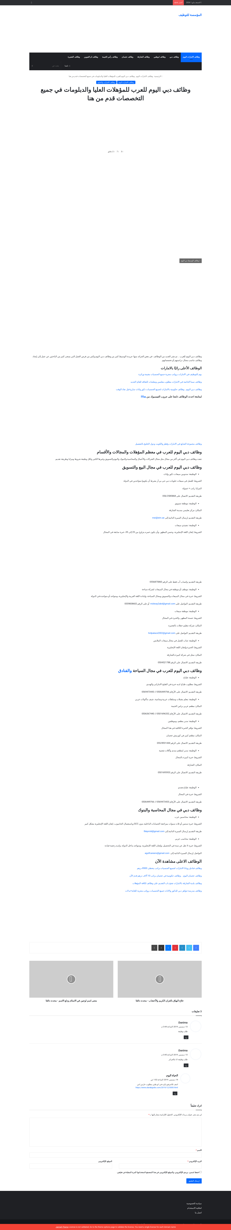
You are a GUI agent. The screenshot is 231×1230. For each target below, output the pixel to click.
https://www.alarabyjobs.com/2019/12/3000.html (157, 1087)
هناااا (143, 396)
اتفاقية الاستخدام (194, 1208)
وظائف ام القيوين (91, 57)
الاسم (199, 1150)
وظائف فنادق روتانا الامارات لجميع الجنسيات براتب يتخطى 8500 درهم (169, 868)
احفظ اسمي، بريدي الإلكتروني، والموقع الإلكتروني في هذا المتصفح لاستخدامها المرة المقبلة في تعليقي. (158, 1172)
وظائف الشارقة (143, 57)
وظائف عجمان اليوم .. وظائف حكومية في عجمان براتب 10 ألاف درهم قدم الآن (165, 875)
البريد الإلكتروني (195, 1161)
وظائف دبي (174, 57)
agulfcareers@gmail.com (157, 853)
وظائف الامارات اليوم (191, 57)
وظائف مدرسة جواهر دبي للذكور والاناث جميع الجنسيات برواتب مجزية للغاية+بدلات (163, 890)
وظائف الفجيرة (74, 57)
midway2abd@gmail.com (162, 603)
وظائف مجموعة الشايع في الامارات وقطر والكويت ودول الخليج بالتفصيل (168, 444)
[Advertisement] (86, 29)
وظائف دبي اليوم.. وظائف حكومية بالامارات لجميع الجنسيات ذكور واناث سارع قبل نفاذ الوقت (159, 389)
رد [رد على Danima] (186, 1037)
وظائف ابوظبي (159, 57)
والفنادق (125, 670)
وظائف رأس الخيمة (109, 57)
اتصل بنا (198, 1212)
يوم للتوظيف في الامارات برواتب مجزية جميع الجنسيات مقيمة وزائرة (170, 374)
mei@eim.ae (158, 517)
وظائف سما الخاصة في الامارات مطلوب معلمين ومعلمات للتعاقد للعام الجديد (166, 382)
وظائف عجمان (127, 57)
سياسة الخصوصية (194, 1203)
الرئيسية (158, 76)
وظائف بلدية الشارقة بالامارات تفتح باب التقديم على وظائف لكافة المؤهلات (167, 883)
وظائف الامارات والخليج (106, 82)
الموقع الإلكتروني (105, 1161)
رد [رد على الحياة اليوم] (175, 1093)
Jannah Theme (62, 1227)
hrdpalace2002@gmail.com (161, 633)
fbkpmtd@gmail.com (154, 831)
